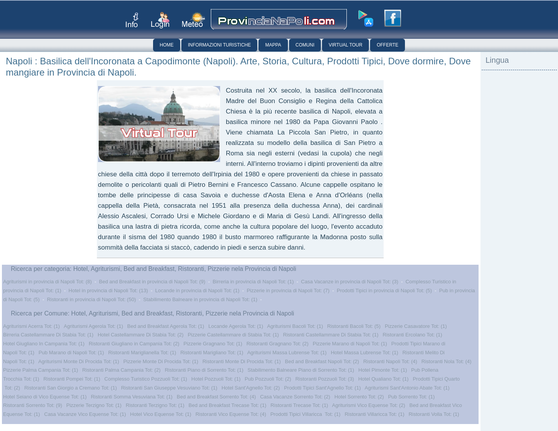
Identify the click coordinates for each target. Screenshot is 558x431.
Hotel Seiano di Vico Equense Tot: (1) (45, 397)
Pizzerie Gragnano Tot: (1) (213, 344)
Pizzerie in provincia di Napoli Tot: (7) (288, 290)
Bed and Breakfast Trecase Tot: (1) (228, 405)
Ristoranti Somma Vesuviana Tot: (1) (131, 397)
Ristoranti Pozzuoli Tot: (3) (324, 379)
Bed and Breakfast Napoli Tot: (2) (322, 361)
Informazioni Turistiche (219, 45)
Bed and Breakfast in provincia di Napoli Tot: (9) (152, 281)
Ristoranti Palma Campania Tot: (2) (121, 370)
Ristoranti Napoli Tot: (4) (390, 361)
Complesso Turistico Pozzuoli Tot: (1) (145, 379)
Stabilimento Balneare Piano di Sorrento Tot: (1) (301, 370)
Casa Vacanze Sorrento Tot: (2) (295, 397)
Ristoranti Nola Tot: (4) (447, 361)
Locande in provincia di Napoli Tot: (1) (197, 290)
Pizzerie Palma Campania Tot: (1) (40, 370)
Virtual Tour (345, 45)
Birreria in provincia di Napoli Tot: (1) (253, 281)
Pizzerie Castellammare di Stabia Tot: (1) (233, 335)
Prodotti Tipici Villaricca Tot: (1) (305, 414)
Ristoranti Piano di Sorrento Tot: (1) (204, 370)
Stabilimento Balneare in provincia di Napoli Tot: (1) (200, 299)
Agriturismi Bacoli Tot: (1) (295, 326)
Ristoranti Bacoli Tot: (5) (354, 326)
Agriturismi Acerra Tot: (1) (31, 326)
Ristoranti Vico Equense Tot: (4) (230, 414)
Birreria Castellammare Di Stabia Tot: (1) (48, 335)
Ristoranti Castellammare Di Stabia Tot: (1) (331, 335)
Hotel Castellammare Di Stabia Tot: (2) (141, 335)
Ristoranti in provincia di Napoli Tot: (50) (91, 299)
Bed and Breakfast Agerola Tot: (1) (165, 326)
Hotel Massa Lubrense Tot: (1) (364, 352)
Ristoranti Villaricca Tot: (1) (374, 414)
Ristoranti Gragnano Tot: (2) (277, 344)
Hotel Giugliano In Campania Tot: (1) (43, 344)
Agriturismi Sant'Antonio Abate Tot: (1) (407, 388)
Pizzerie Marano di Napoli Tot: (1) (350, 344)
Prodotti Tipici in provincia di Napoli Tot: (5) (384, 290)
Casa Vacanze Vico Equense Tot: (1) (85, 414)
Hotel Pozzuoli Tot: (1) (216, 379)
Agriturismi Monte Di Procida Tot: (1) (78, 361)
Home (167, 45)
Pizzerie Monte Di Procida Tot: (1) (160, 361)
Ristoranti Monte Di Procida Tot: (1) (241, 361)
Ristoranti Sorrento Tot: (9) (32, 405)
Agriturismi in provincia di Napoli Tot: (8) (47, 281)
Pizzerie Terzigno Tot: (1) (94, 405)
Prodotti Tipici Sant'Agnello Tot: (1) (322, 388)
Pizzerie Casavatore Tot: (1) (416, 326)
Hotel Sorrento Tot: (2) (359, 397)
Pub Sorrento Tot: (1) (411, 397)
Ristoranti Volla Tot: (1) (433, 414)
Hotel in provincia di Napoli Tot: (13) (108, 290)
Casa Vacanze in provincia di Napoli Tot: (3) (349, 281)
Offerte (387, 45)
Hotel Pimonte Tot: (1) (382, 370)
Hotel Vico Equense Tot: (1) (160, 414)
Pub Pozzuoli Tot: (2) (268, 379)
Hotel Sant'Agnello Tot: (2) (251, 388)
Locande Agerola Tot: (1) (235, 326)
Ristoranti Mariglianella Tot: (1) (142, 352)
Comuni (305, 45)
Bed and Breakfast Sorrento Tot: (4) (216, 397)
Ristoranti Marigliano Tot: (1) (211, 352)
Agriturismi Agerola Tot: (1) (93, 326)
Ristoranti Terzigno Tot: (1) (155, 405)
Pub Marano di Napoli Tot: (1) (71, 352)
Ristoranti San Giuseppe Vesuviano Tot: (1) (169, 388)
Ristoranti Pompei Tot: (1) (71, 379)
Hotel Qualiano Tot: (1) (383, 379)
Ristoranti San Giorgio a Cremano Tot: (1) (70, 388)
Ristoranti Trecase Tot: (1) (299, 405)
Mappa (273, 45)
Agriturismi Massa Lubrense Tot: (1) (287, 352)
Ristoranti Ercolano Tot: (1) (413, 335)
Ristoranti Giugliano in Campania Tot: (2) (134, 344)
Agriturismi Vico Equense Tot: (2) (368, 405)
